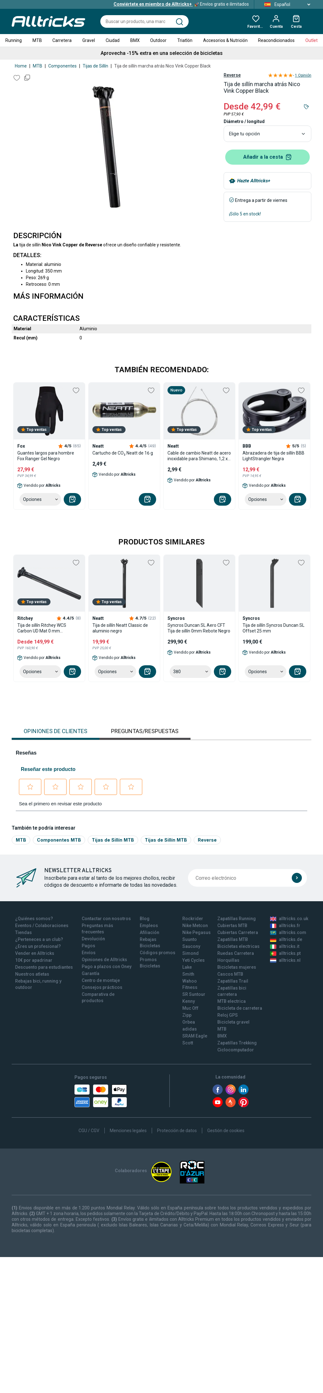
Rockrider (192, 918)
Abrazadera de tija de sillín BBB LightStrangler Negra (273, 455)
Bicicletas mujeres (236, 967)
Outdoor (158, 40)
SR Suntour (193, 994)
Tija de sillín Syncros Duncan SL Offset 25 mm (273, 628)
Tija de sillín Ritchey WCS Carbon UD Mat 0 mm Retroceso (41, 628)
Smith (188, 974)
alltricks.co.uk (289, 918)
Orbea (188, 1022)
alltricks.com (288, 932)
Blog (145, 918)
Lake (187, 967)
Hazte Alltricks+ (253, 181)
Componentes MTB (59, 840)
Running (13, 40)
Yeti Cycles (193, 960)
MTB (37, 40)
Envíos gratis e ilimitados (181, 4)
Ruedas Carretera (235, 953)
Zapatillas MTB (232, 939)
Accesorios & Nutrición (225, 40)
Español (285, 4)
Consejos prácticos (102, 987)
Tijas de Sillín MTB (113, 840)
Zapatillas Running (236, 918)
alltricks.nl (285, 960)
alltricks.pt (285, 953)
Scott (187, 1042)
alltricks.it (284, 946)
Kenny (188, 1001)
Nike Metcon (195, 925)
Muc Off (190, 1008)
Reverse (232, 75)
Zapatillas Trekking (237, 1042)
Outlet (311, 40)
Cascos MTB (230, 974)
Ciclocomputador (235, 1049)
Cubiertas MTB (232, 925)
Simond (190, 953)
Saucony (191, 946)
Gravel (88, 40)
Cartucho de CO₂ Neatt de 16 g (122, 453)
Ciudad (113, 40)
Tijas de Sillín (95, 65)
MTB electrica (231, 1001)
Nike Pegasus (196, 932)
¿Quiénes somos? (34, 918)
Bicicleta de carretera (239, 1008)
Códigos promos (157, 952)
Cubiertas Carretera (237, 932)
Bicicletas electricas (238, 946)
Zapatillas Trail (232, 981)
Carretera (62, 40)
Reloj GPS (227, 1015)
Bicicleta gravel (233, 1022)
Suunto (189, 939)
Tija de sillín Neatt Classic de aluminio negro (120, 628)
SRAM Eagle (194, 1035)
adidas (189, 1029)
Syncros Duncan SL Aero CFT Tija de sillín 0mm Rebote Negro (198, 628)
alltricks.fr (285, 925)
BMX (135, 40)
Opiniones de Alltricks (104, 959)
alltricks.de (286, 939)
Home (21, 65)
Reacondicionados (276, 40)
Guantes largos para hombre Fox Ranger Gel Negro (45, 455)
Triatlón (184, 40)
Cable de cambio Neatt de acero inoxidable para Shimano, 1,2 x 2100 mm (199, 455)
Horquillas (228, 960)
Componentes (62, 65)
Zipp (186, 1015)
